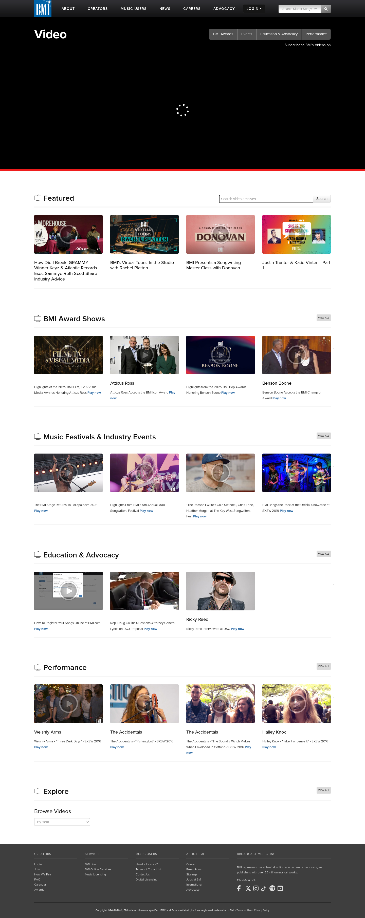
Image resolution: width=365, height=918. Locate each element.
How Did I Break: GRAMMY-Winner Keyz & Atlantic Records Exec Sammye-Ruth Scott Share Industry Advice (65, 271)
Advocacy (192, 889)
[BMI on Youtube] (281, 888)
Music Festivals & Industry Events (99, 437)
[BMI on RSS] (289, 888)
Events (246, 34)
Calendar (40, 884)
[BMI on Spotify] (273, 888)
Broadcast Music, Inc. (257, 854)
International (194, 884)
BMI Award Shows (74, 319)
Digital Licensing (146, 879)
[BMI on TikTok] (264, 889)
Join (37, 869)
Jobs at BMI (194, 879)
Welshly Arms (47, 732)
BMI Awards (223, 34)
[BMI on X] (248, 888)
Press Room (194, 869)
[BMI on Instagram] (256, 888)
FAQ (37, 879)
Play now (94, 393)
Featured (58, 198)
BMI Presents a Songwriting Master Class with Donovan (213, 265)
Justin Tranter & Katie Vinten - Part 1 (296, 265)
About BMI (195, 854)
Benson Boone (276, 383)
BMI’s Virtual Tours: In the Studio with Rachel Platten (142, 265)
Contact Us (143, 874)
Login (38, 864)
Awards (39, 889)
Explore (56, 791)
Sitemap (191, 874)
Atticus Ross (122, 383)
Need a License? (147, 864)
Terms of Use (244, 910)
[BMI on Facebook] (240, 888)
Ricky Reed (197, 619)
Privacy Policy (261, 910)
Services (93, 854)
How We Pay (42, 874)
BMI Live (90, 864)
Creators (42, 854)
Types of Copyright (148, 869)
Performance (316, 34)
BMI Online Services (98, 869)
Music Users (146, 854)
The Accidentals (126, 732)
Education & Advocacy (279, 34)
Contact (191, 864)
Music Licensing (95, 874)
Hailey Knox (274, 732)
